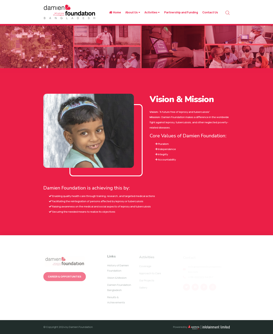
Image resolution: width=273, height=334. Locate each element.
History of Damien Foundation (118, 269)
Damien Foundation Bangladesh (119, 288)
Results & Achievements (116, 300)
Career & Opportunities (64, 277)
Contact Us (210, 12)
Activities (152, 12)
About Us (132, 12)
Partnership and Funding (181, 12)
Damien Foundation (81, 327)
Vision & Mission (117, 279)
